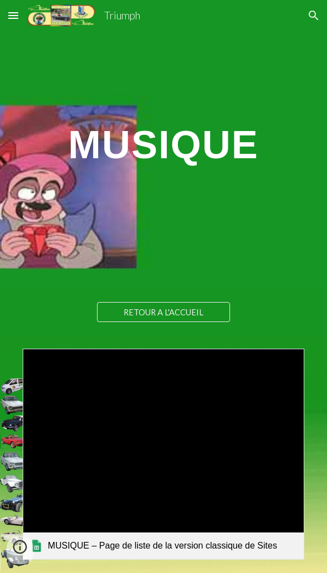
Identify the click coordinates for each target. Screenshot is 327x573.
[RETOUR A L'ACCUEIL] (163, 312)
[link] (163, 454)
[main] (163, 144)
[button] (13, 15)
